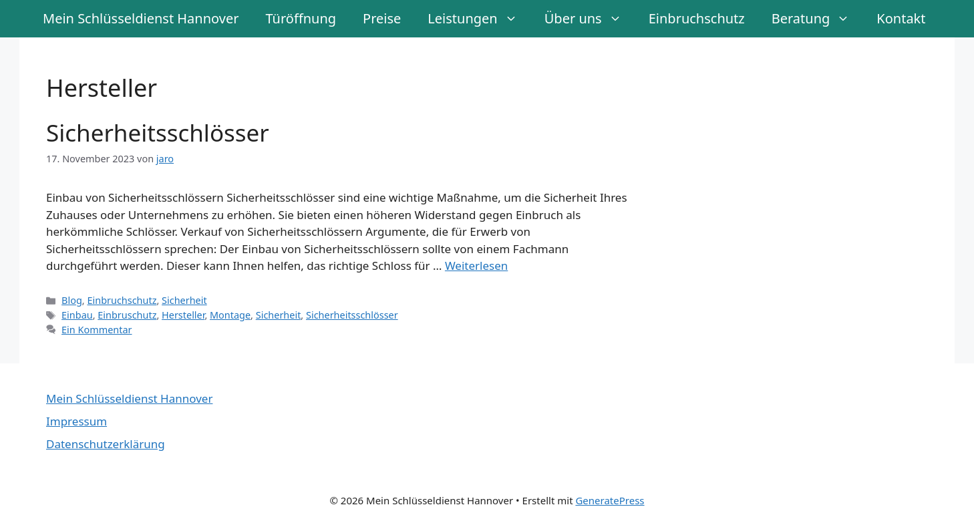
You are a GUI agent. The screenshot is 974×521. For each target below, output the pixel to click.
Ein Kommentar (96, 329)
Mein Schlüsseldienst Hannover (140, 18)
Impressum (76, 421)
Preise (382, 18)
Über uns (589, 18)
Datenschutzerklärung (105, 444)
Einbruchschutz (697, 18)
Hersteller (183, 315)
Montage (230, 315)
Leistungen (479, 18)
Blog (71, 300)
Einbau (77, 315)
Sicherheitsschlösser (157, 132)
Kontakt (900, 18)
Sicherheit (184, 300)
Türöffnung (300, 18)
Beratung (818, 18)
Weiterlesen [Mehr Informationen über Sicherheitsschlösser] (476, 265)
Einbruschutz (127, 315)
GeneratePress (609, 500)
